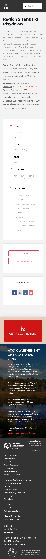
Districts (18, 213)
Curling (18, 200)
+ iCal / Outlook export (24, 261)
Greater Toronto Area (24, 221)
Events (18, 217)
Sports (17, 230)
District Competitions (24, 204)
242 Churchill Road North (24, 86)
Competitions (21, 195)
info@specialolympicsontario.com (21, 433)
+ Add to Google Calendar (23, 253)
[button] (6, 7)
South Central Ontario (25, 226)
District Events (21, 208)
